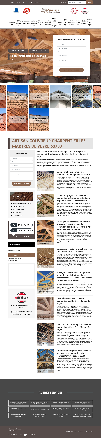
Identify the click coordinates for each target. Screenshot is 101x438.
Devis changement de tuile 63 (71, 22)
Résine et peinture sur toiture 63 (89, 23)
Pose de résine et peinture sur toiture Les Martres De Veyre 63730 (82, 415)
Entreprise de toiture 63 (40, 22)
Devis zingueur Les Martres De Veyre (61, 403)
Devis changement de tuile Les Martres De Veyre (18, 409)
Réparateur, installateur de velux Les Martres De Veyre (18, 403)
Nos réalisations (18, 51)
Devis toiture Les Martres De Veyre (40, 409)
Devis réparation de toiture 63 (34, 22)
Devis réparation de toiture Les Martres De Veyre (40, 415)
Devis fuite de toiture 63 (65, 23)
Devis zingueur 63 (60, 22)
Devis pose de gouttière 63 (18, 22)
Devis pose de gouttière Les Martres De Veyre (82, 409)
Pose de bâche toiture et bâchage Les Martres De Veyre (39, 403)
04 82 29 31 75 (25, 224)
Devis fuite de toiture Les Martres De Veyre (82, 403)
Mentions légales (88, 432)
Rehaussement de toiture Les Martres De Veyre (18, 415)
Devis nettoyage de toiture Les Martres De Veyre (61, 409)
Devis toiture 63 (78, 22)
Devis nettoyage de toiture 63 (83, 22)
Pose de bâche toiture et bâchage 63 (54, 22)
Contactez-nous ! (39, 51)
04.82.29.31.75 (16, 2)
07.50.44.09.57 (33, 2)
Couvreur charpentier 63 (12, 22)
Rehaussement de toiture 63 (26, 22)
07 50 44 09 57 (25, 230)
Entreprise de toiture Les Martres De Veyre (61, 415)
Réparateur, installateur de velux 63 (48, 22)
